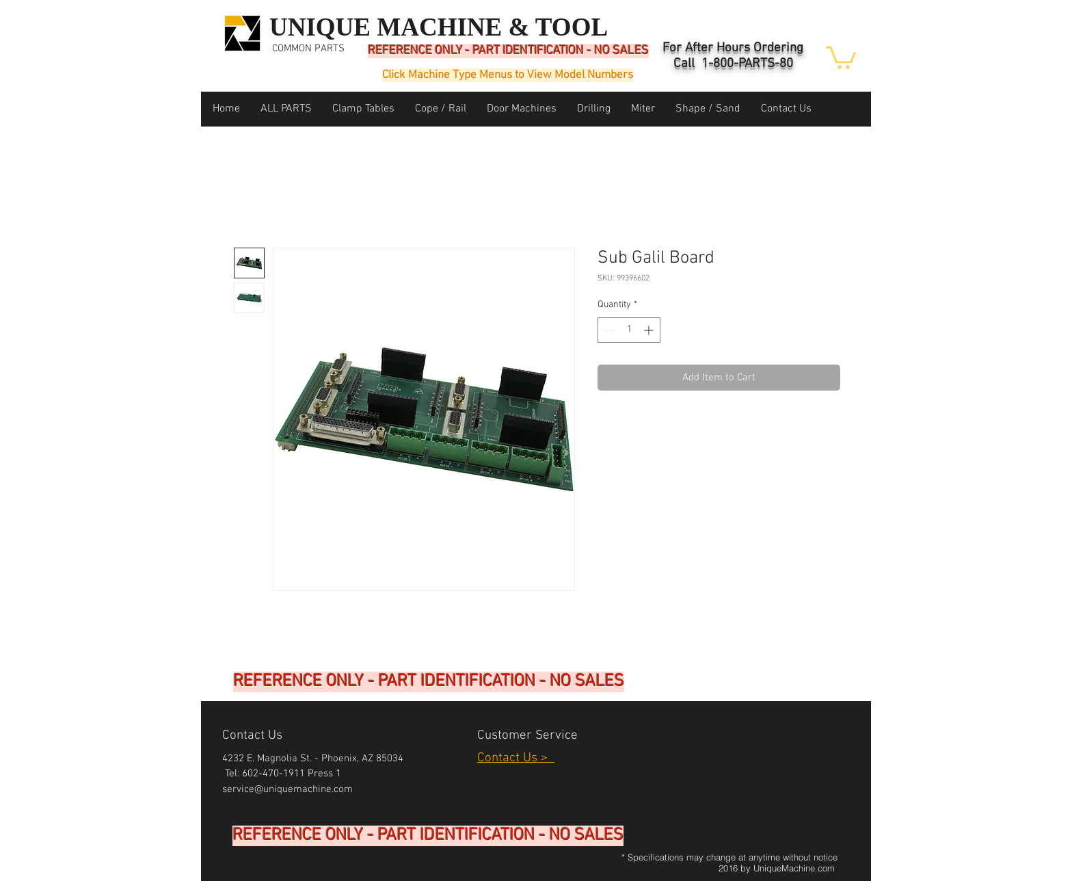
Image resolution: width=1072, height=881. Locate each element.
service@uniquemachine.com (287, 789)
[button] (841, 56)
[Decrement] (608, 330)
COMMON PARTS (308, 48)
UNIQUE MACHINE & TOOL (438, 27)
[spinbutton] (629, 330)
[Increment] (649, 330)
